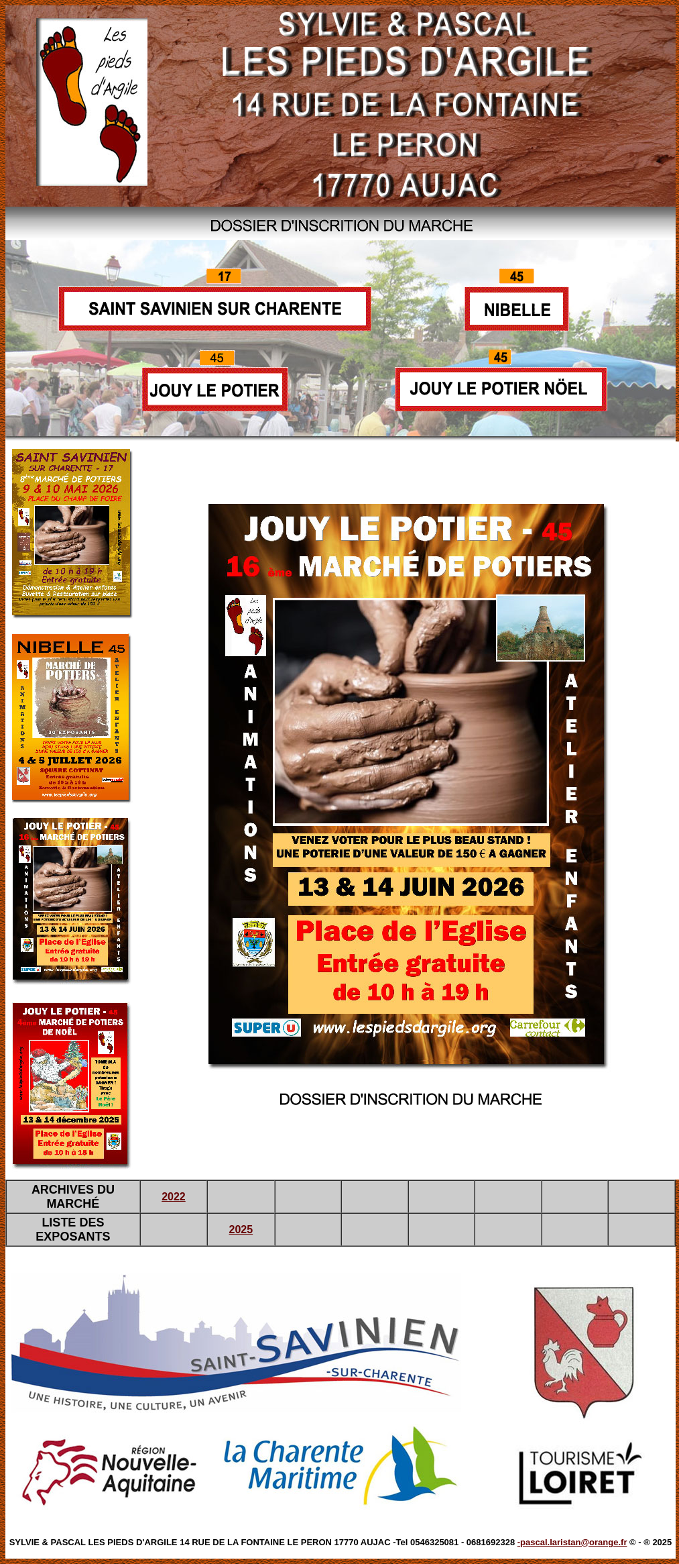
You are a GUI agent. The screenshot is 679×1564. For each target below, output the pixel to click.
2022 (174, 1196)
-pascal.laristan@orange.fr (572, 1542)
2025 (241, 1229)
